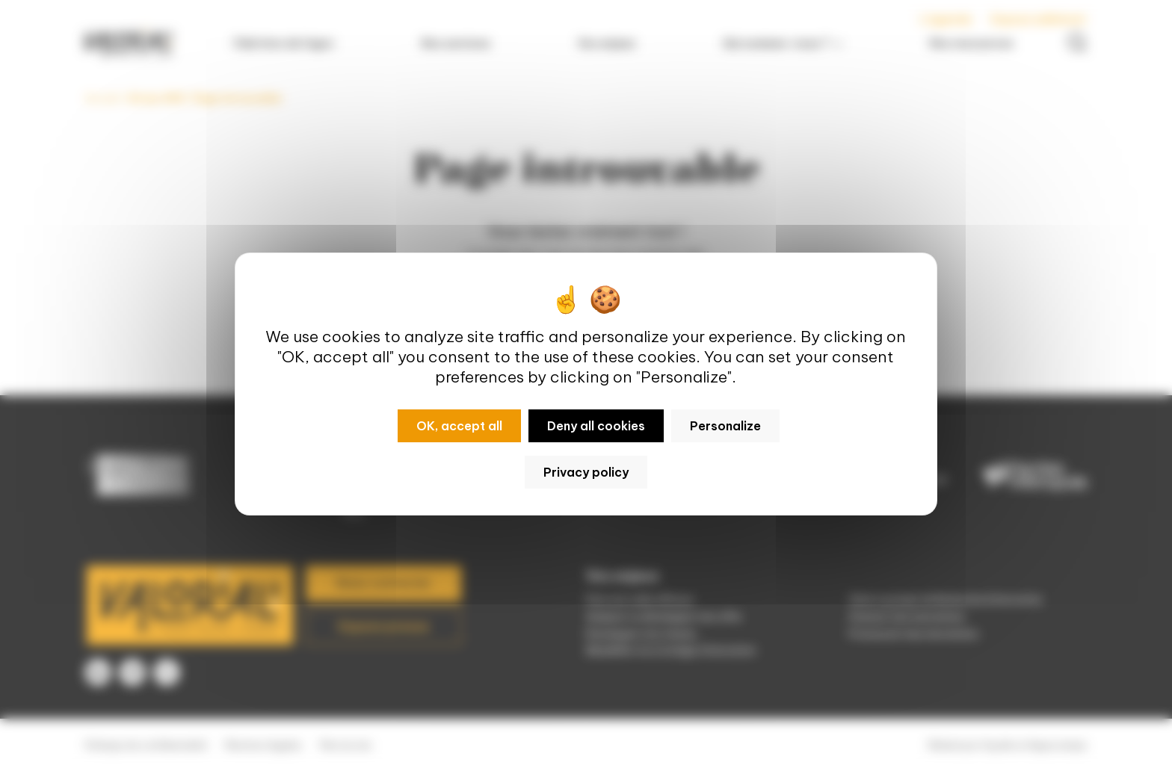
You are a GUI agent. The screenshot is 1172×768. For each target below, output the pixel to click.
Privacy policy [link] (586, 472)
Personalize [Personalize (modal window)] (725, 425)
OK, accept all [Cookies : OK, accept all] (459, 425)
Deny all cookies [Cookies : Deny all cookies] (596, 425)
